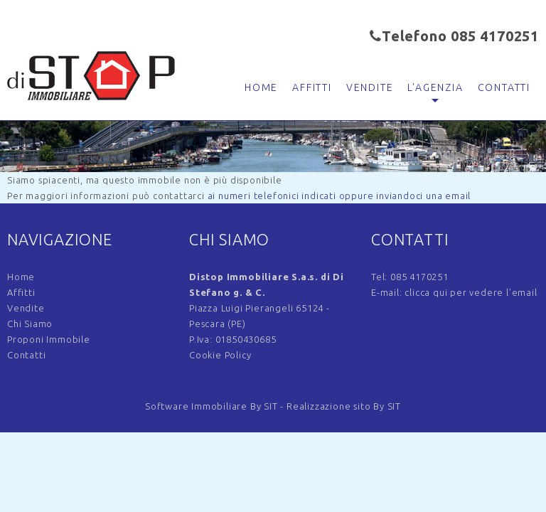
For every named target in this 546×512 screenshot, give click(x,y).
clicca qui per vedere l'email (471, 292)
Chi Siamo (30, 324)
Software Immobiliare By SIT (211, 406)
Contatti (504, 87)
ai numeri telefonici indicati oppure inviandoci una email (339, 196)
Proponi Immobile (48, 339)
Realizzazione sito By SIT (344, 406)
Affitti (312, 87)
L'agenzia (435, 87)
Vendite (370, 87)
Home (261, 87)
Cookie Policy (220, 355)
